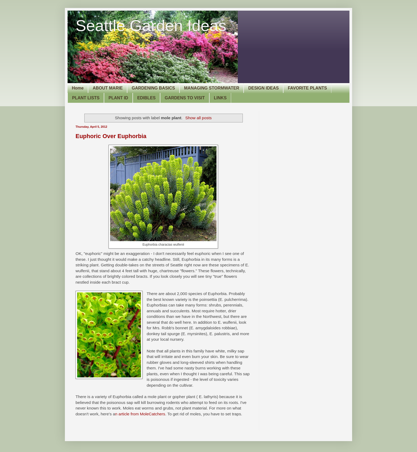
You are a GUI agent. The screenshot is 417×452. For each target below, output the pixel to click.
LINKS (220, 98)
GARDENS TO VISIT (185, 98)
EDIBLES (146, 98)
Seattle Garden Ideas (151, 26)
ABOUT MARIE (108, 88)
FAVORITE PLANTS (307, 88)
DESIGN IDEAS (263, 88)
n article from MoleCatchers (140, 414)
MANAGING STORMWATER (211, 88)
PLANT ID (118, 98)
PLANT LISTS (85, 98)
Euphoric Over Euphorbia (111, 136)
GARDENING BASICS (153, 88)
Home (78, 88)
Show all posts (198, 118)
